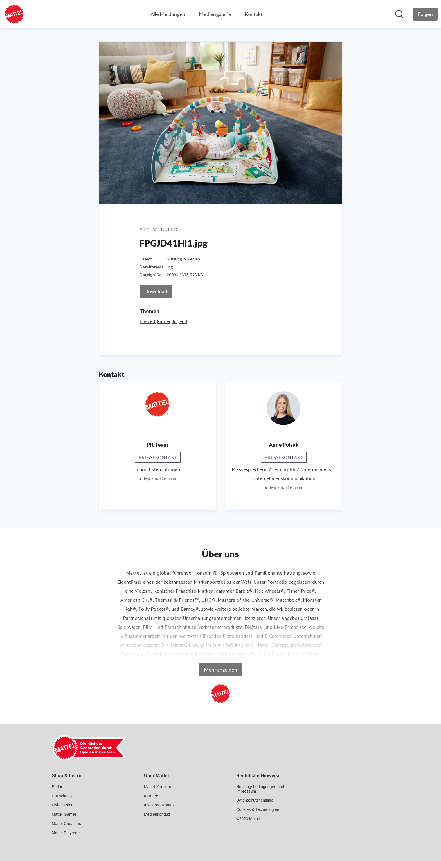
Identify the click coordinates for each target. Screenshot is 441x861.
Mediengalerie (215, 14)
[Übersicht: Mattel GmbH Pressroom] (14, 14)
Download (155, 291)
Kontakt (254, 14)
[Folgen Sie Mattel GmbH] (425, 14)
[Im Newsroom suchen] (399, 14)
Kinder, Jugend (172, 321)
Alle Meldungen (167, 14)
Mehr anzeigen (220, 670)
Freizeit (148, 321)
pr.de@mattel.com (158, 478)
